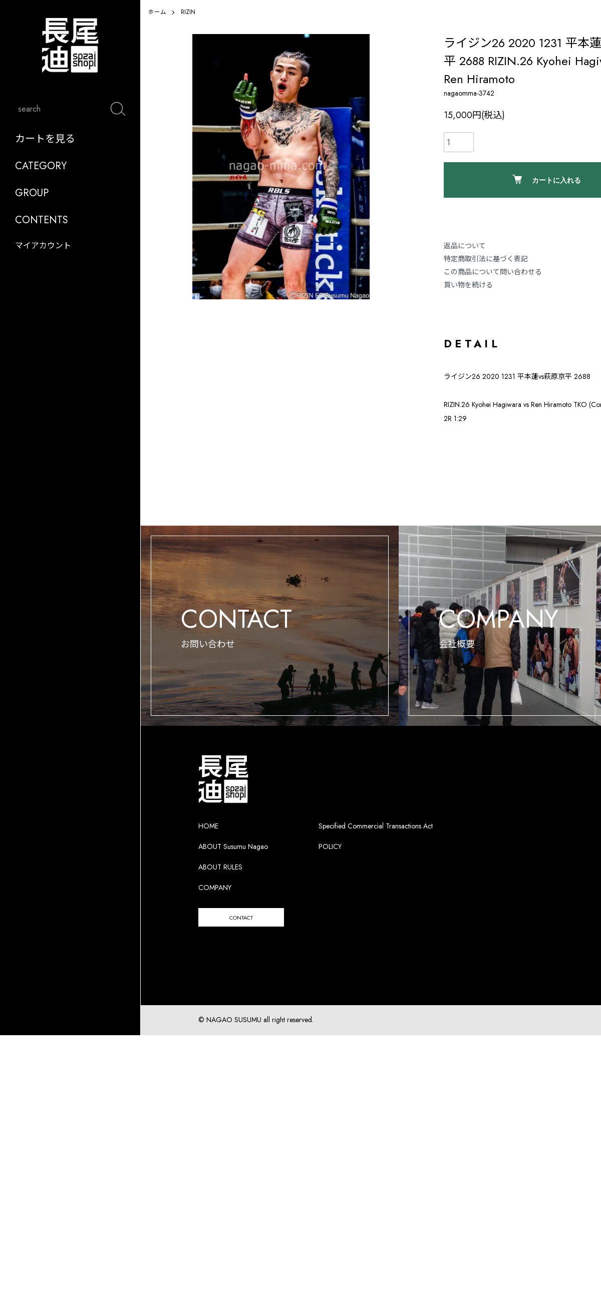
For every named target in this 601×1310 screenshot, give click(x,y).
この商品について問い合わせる (493, 272)
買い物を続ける (468, 285)
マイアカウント (43, 253)
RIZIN (188, 12)
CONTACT (254, 935)
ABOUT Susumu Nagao (233, 861)
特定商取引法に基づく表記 (486, 259)
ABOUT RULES (220, 882)
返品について (465, 246)
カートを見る (45, 147)
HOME (208, 841)
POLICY (330, 861)
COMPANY (214, 903)
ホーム (157, 12)
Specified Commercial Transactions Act (376, 841)
